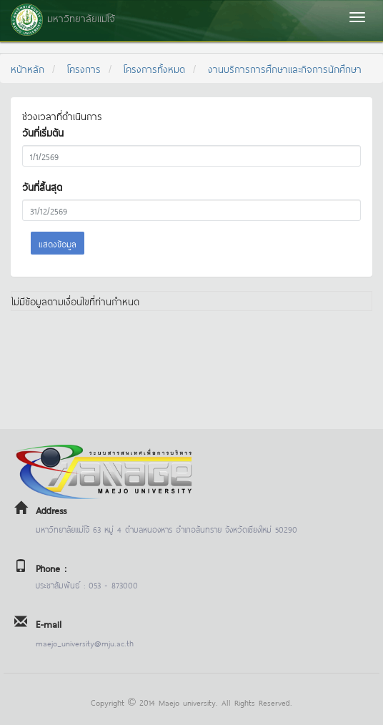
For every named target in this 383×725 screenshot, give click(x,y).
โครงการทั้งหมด (154, 68)
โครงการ (84, 68)
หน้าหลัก (27, 68)
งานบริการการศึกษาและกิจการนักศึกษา (285, 68)
